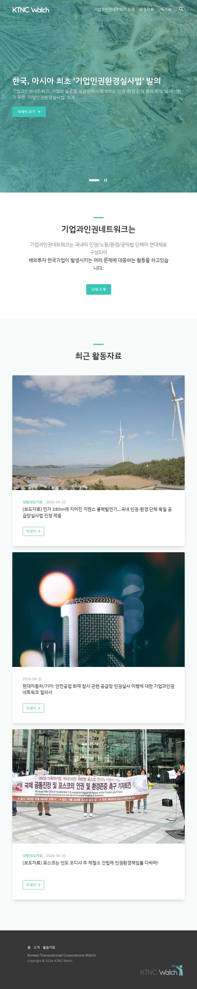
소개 (37, 947)
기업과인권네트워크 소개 (114, 9)
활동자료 (147, 9)
